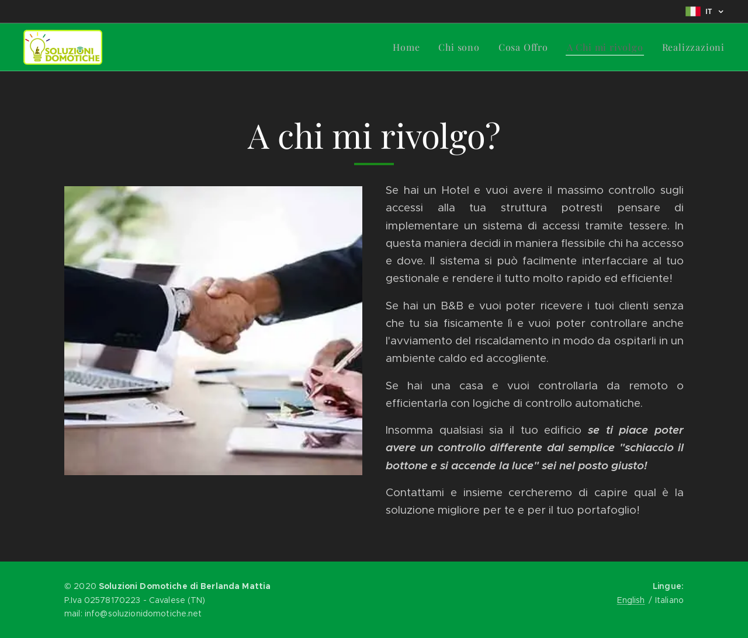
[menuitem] (409, 47)
